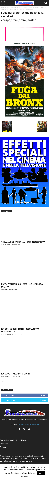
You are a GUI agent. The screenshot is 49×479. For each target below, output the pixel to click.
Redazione (4, 289)
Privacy (3, 447)
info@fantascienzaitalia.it (29, 424)
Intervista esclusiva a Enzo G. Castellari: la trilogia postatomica (23, 7)
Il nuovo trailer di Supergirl (15, 374)
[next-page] (5, 381)
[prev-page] (2, 381)
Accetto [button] (41, 473)
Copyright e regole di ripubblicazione (14, 440)
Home (2, 7)
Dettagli (24, 476)
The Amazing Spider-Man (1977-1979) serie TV (23, 242)
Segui (44, 400)
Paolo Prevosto (5, 244)
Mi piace (43, 395)
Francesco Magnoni (7, 334)
